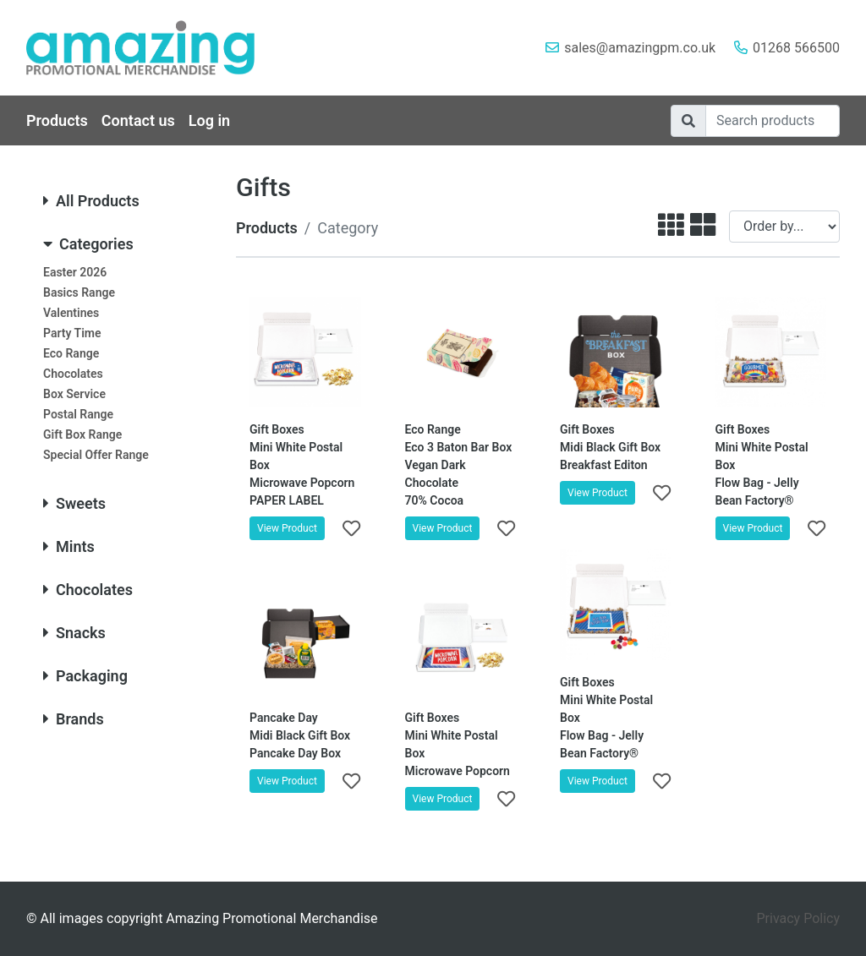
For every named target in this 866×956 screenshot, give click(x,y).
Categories (88, 244)
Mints (69, 546)
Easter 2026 (75, 272)
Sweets (74, 503)
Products (57, 120)
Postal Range (78, 414)
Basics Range (79, 292)
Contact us (138, 120)
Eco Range (71, 353)
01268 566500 (796, 48)
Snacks (74, 633)
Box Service (74, 394)
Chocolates (73, 373)
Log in (209, 120)
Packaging (85, 676)
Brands (73, 719)
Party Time (72, 333)
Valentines (71, 313)
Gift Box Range (82, 434)
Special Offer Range (96, 455)
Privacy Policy (799, 918)
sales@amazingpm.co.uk (639, 48)
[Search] (772, 121)
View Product (287, 528)
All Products (91, 201)
